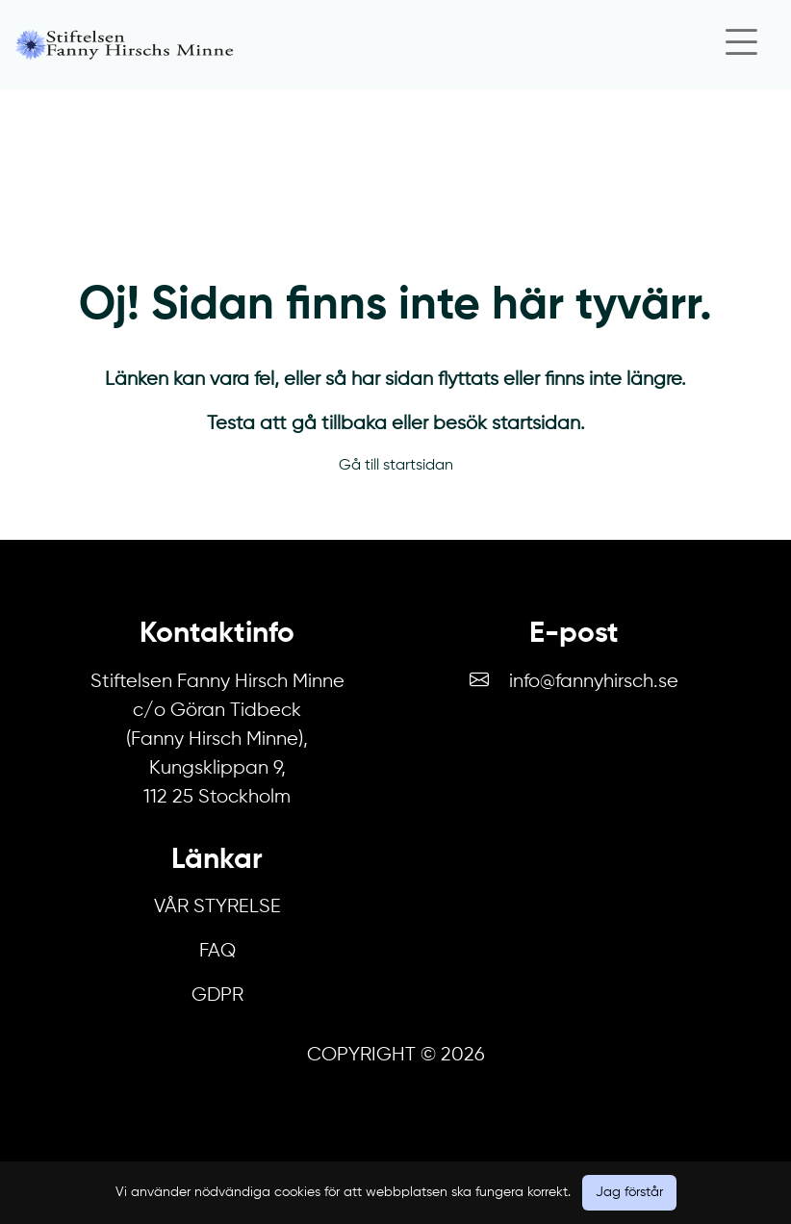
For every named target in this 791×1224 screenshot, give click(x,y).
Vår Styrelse (217, 907)
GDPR (217, 995)
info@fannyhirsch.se (593, 682)
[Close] (741, 44)
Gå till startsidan (396, 465)
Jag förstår (629, 1192)
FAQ (217, 951)
